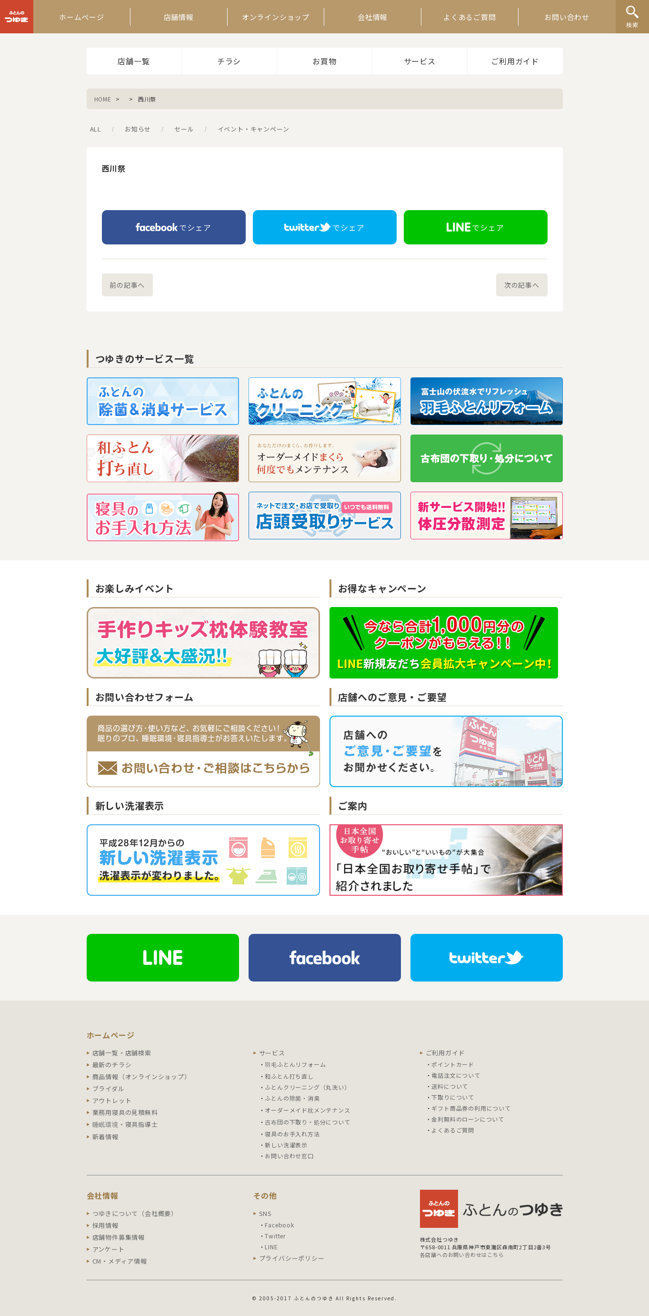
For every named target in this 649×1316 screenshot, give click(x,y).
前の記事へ (127, 285)
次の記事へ (521, 285)
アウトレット (112, 1100)
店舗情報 (179, 17)
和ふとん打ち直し (289, 1076)
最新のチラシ (112, 1064)
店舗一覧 (134, 61)
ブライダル (108, 1088)
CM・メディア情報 (119, 1260)
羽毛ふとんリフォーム (295, 1064)
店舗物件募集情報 (118, 1237)
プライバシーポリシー (292, 1258)
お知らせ (138, 128)
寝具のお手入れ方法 (292, 1134)
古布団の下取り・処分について (307, 1122)
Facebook (279, 1225)
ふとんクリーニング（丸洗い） (307, 1087)
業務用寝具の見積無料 (125, 1112)
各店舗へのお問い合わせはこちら (462, 1254)
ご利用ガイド (515, 61)
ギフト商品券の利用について (470, 1108)
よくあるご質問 (469, 17)
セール (184, 128)
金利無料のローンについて (467, 1119)
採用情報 (105, 1225)
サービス (420, 61)
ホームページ (81, 17)
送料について (449, 1086)
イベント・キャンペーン (254, 128)
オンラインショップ (276, 17)
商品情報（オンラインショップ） (141, 1076)
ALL (95, 128)
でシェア (173, 227)
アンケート (108, 1249)
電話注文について (455, 1075)
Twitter (275, 1236)
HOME (102, 99)
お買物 (324, 61)
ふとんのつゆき (16, 16)
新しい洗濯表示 (286, 1145)
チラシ (229, 61)
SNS (265, 1213)
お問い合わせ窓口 (289, 1156)
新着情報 (105, 1136)
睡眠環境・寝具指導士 (125, 1124)
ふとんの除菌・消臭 (292, 1098)
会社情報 (373, 17)
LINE (271, 1247)
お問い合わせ (566, 17)
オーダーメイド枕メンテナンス (307, 1110)
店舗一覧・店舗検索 (121, 1052)
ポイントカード (452, 1064)
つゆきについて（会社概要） (135, 1213)
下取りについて (452, 1097)
